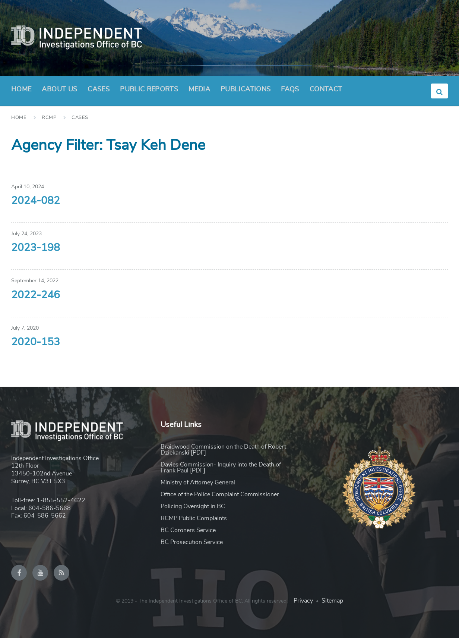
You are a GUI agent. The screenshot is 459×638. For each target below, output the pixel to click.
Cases (99, 89)
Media (199, 89)
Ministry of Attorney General (198, 482)
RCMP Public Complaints (194, 518)
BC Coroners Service (188, 530)
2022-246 (35, 295)
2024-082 (35, 201)
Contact (326, 89)
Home (21, 89)
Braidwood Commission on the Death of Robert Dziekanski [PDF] (223, 450)
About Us (59, 91)
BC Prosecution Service (192, 542)
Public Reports (149, 89)
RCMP (49, 117)
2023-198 (35, 248)
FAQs (290, 89)
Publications (245, 89)
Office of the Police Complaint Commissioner (220, 494)
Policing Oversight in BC (193, 506)
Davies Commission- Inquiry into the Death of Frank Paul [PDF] (221, 468)
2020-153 (35, 342)
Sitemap (332, 601)
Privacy (303, 601)
